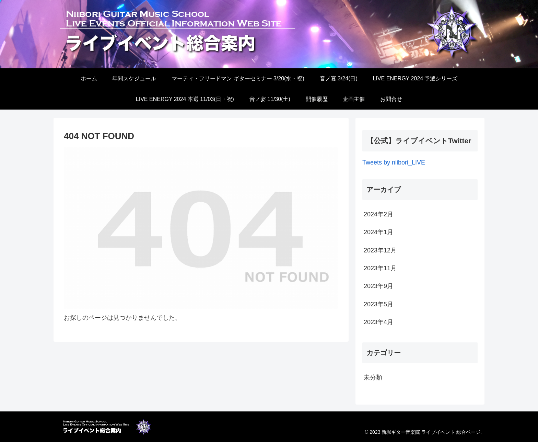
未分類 (373, 377)
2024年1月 (378, 232)
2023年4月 (378, 322)
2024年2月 (378, 214)
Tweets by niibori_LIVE (393, 162)
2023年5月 (378, 304)
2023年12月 (380, 250)
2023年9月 (378, 286)
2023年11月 (380, 268)
